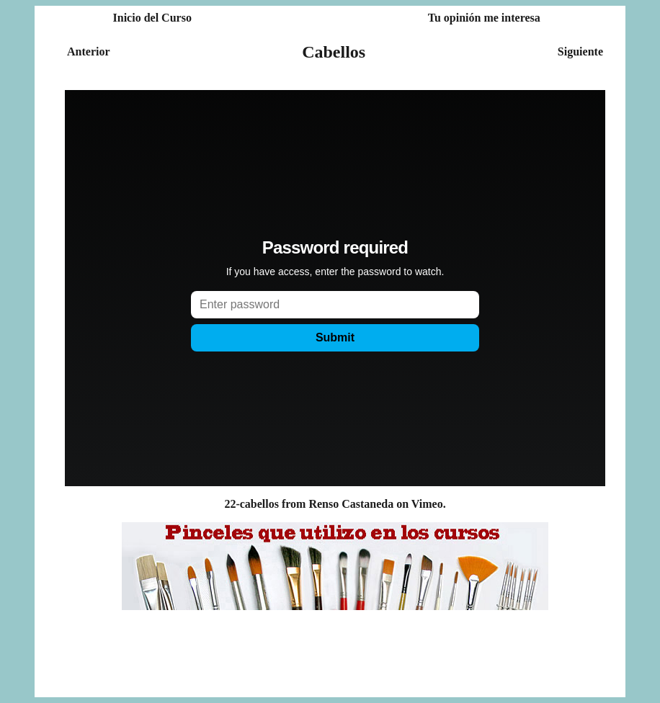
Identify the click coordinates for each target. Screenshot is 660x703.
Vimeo (427, 504)
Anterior (88, 51)
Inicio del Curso (152, 18)
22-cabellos (251, 504)
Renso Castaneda (350, 504)
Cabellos (333, 51)
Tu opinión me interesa (484, 18)
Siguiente (580, 51)
